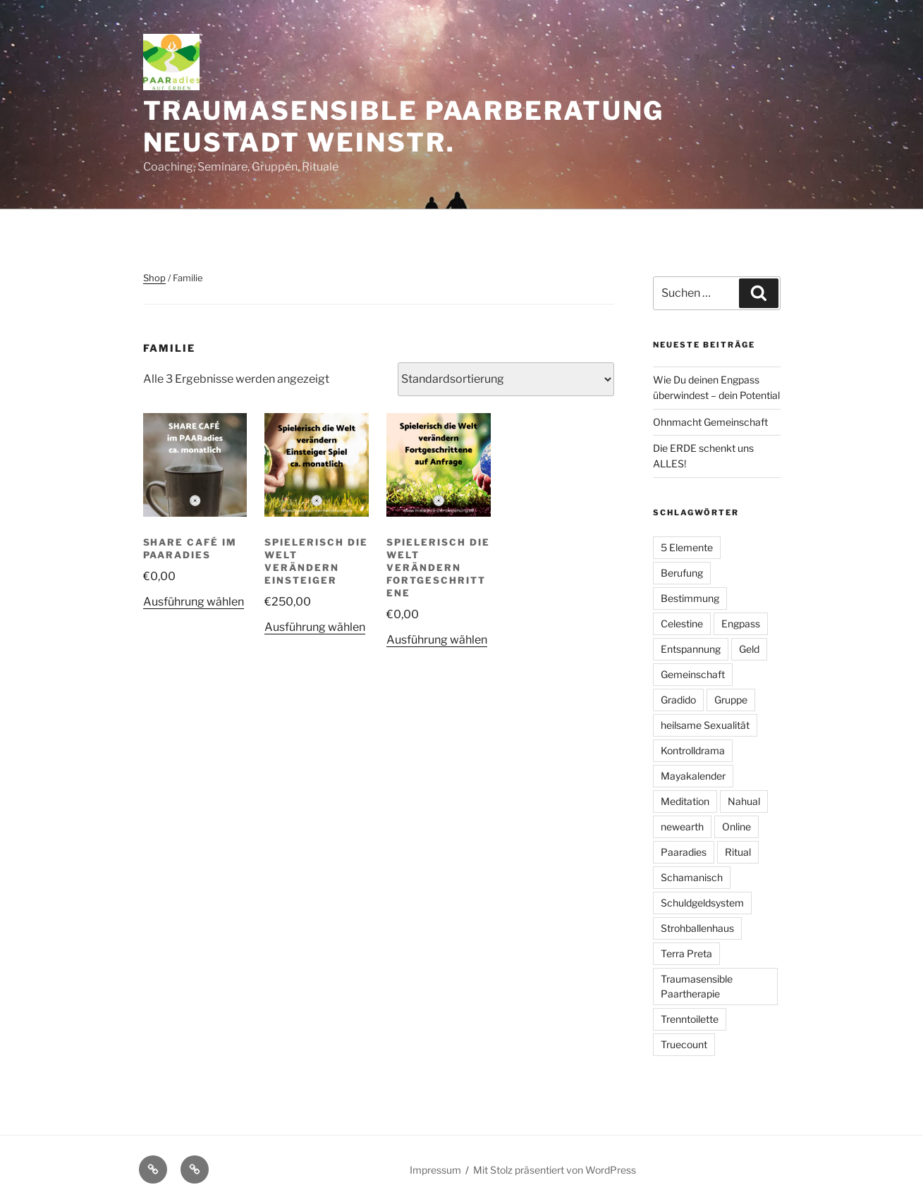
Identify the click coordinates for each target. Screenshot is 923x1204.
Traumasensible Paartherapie (697, 986)
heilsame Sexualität (705, 725)
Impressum (435, 1170)
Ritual (738, 852)
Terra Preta (686, 953)
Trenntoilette (690, 1019)
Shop (154, 277)
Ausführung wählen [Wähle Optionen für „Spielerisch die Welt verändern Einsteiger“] (314, 627)
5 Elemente (687, 547)
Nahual (744, 801)
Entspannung (691, 649)
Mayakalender (693, 776)
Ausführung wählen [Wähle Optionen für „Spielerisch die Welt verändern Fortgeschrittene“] (436, 639)
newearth (682, 827)
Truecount (684, 1044)
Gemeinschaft (693, 674)
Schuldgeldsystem (702, 903)
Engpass (740, 623)
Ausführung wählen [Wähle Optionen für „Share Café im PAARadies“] (193, 601)
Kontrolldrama (693, 750)
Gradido (678, 700)
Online (736, 827)
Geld (749, 649)
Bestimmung (690, 598)
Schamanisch (692, 877)
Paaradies (684, 852)
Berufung (682, 573)
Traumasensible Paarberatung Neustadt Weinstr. (404, 126)
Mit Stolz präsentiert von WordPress (554, 1170)
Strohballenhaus (697, 928)
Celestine (682, 623)
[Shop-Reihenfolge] (506, 379)
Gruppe (730, 700)
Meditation (685, 801)
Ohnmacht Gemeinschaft (710, 422)
